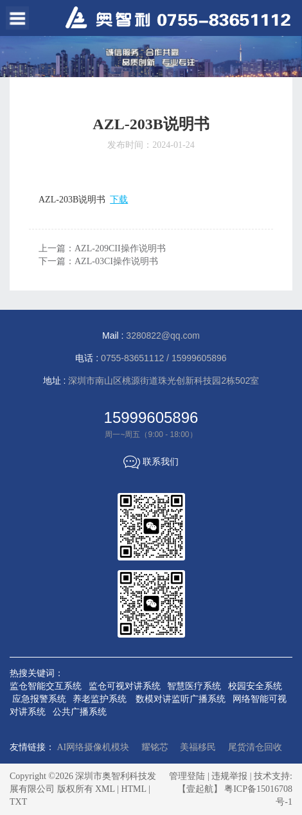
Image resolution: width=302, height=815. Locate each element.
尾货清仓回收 (255, 747)
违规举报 (229, 776)
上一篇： (102, 248)
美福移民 (198, 747)
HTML (133, 789)
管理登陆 (187, 776)
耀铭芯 (154, 747)
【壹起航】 (199, 789)
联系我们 (151, 461)
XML (105, 789)
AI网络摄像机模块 (93, 747)
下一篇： (98, 261)
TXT (18, 802)
